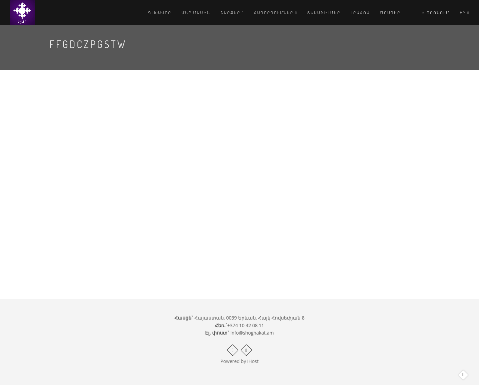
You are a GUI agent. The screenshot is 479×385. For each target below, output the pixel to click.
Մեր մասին (195, 12)
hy (464, 12)
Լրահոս (360, 12)
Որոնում (436, 12)
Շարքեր (232, 12)
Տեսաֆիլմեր (324, 12)
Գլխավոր (159, 12)
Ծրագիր (390, 12)
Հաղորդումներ (275, 12)
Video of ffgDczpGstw (190, 166)
